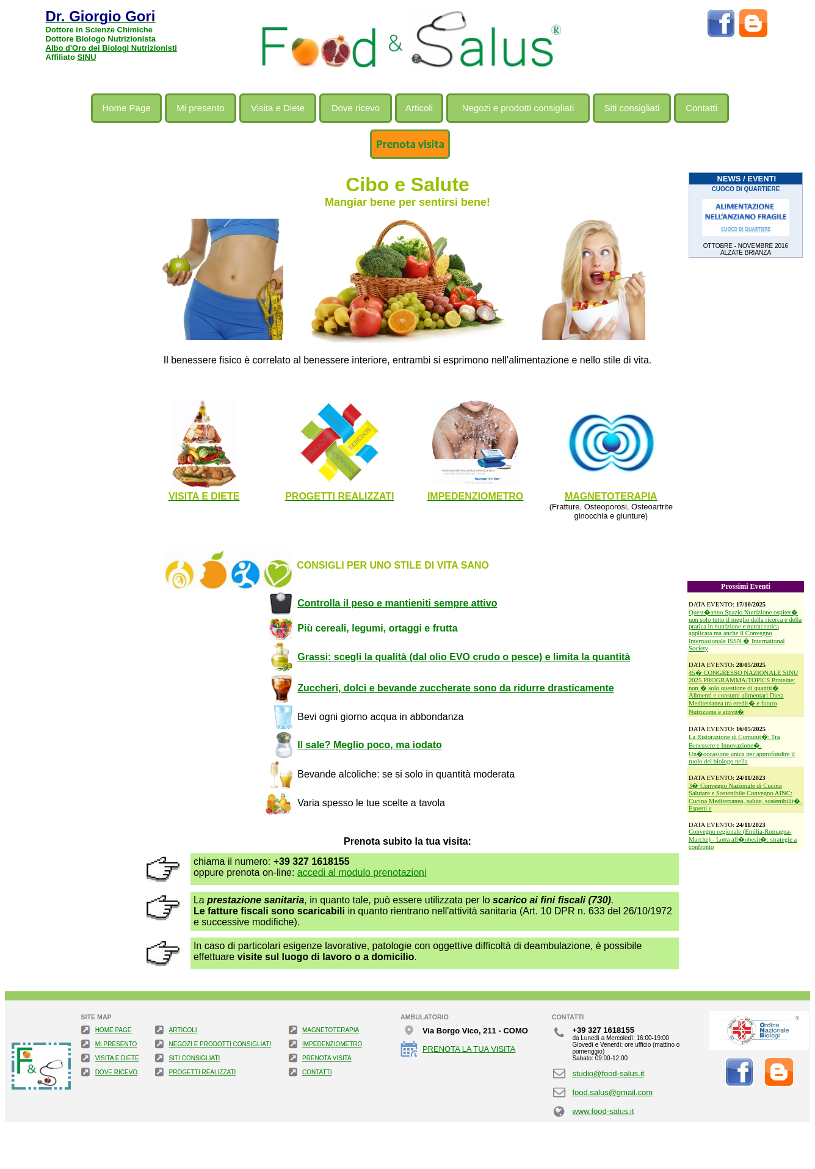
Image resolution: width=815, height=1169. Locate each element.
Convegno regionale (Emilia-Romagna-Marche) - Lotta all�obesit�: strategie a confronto (743, 839)
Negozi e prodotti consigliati (518, 108)
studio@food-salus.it (608, 1073)
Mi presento (200, 108)
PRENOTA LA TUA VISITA (468, 1049)
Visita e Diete (278, 108)
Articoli (419, 108)
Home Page (126, 108)
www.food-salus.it (603, 1111)
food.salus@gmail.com (612, 1092)
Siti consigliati (632, 108)
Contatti (701, 108)
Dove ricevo (355, 108)
